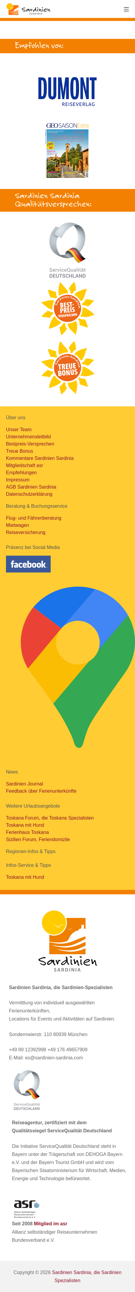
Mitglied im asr (50, 1223)
